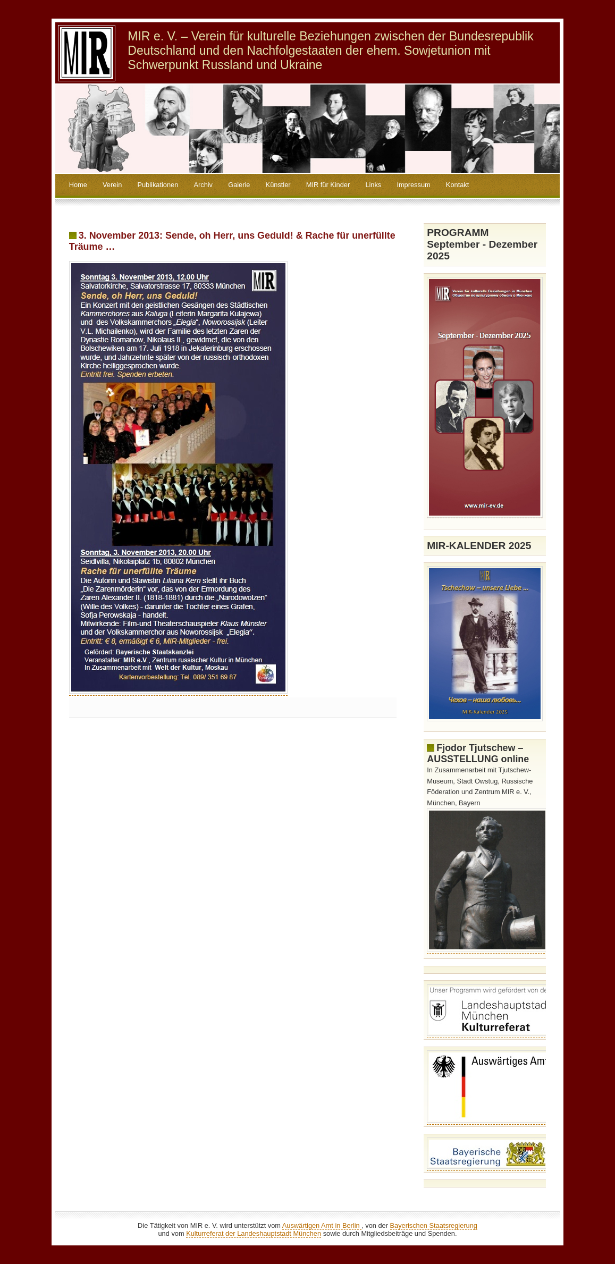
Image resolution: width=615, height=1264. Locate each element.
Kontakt (457, 185)
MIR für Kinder (328, 185)
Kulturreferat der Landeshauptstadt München (253, 1233)
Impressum (413, 185)
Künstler (278, 185)
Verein (112, 185)
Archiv (203, 185)
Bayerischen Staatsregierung (433, 1225)
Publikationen (157, 185)
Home (78, 185)
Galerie (239, 185)
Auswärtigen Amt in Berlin (321, 1225)
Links (373, 185)
